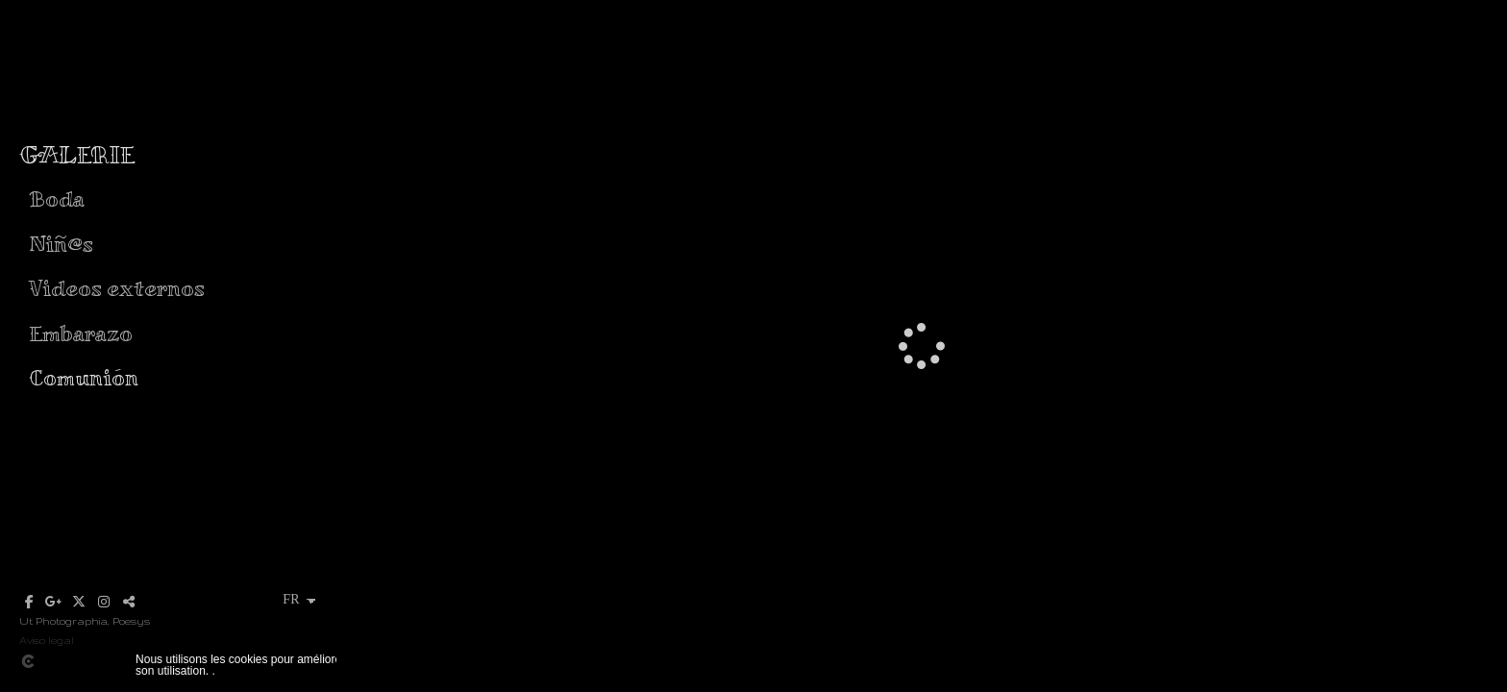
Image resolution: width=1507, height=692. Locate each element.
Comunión (83, 377)
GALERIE (77, 154)
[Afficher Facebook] (28, 601)
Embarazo (81, 333)
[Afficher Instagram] (103, 601)
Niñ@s (61, 244)
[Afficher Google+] (53, 601)
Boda (57, 198)
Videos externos (117, 288)
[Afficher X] (78, 601)
